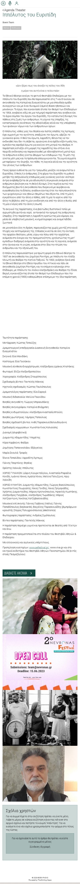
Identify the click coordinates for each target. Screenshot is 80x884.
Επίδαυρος (16, 28)
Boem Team (8, 22)
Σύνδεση (34, 846)
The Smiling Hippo (45, 880)
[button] (8, 60)
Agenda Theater (14, 10)
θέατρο (6, 28)
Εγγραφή (45, 846)
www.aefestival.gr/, (39, 547)
